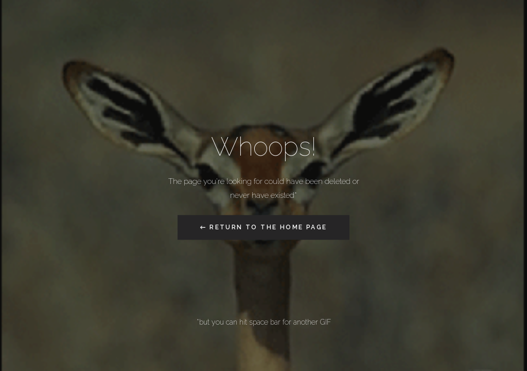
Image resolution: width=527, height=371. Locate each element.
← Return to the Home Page (263, 227)
